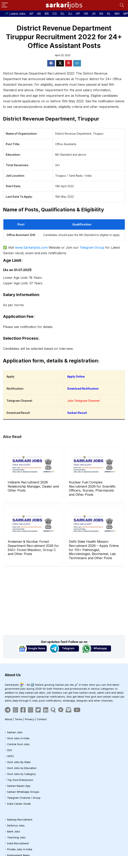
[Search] (122, 5)
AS (39, 13)
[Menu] (5, 5)
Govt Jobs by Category (21, 773)
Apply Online (76, 376)
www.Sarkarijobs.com (31, 247)
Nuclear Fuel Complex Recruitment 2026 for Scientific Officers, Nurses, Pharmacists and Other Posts (92, 488)
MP (125, 13)
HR (86, 13)
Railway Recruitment (19, 819)
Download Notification (83, 388)
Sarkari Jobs (15, 732)
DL (62, 13)
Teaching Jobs (16, 837)
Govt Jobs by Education (22, 768)
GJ (70, 13)
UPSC (10, 756)
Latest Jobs (17, 13)
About (8, 719)
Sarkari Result (77, 412)
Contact (42, 719)
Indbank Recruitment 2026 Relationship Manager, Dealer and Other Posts (33, 486)
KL (109, 13)
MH (117, 13)
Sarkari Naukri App (18, 785)
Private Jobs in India (19, 849)
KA (101, 13)
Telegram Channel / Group (23, 797)
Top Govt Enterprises (20, 779)
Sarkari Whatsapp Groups (23, 791)
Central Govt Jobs (18, 744)
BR (47, 13)
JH (93, 13)
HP (78, 13)
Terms (18, 719)
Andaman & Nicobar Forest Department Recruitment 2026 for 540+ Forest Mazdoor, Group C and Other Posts (33, 548)
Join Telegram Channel (83, 400)
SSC (9, 750)
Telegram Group (92, 247)
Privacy (29, 719)
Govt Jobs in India (18, 738)
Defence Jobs (16, 825)
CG (54, 13)
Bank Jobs (13, 831)
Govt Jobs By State (19, 762)
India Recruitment (18, 843)
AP (31, 13)
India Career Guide (19, 803)
